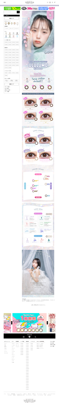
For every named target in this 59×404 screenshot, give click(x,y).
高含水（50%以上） (40, 346)
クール (5, 343)
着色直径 (27, 341)
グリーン (13, 354)
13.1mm (27, 360)
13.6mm (27, 370)
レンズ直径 (22, 341)
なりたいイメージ (7, 341)
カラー (13, 341)
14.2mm (22, 346)
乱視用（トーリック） (40, 348)
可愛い (5, 345)
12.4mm (27, 349)
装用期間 (17, 341)
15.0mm (22, 354)
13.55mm (27, 368)
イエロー (13, 356)
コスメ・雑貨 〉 (7, 91)
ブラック (13, 348)
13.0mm (27, 359)
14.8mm (27, 389)
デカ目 (5, 348)
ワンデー (17, 343)
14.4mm (22, 349)
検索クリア (11, 18)
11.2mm (27, 343)
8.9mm (32, 349)
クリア (13, 360)
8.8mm (32, 348)
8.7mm (32, 346)
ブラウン (13, 343)
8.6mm (32, 345)
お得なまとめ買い (52, 344)
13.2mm (27, 362)
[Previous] (8, 322)
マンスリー (17, 346)
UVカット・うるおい (40, 343)
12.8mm (27, 356)
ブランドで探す (52, 341)
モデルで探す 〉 (7, 88)
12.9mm (27, 357)
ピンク (13, 349)
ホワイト (13, 359)
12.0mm (27, 346)
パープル (13, 351)
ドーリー (5, 351)
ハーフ (5, 349)
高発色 (5, 346)
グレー (13, 346)
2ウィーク (17, 345)
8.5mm (32, 343)
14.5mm (22, 351)
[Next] (51, 322)
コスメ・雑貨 (52, 346)
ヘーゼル (13, 345)
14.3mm (22, 348)
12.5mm (27, 351)
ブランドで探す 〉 (8, 86)
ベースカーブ (33, 341)
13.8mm (27, 373)
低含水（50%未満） (40, 345)
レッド (13, 357)
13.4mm (27, 365)
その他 (13, 362)
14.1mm (22, 345)
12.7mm (27, 354)
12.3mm (27, 348)
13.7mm (27, 371)
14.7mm (27, 387)
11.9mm (27, 345)
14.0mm (22, 343)
